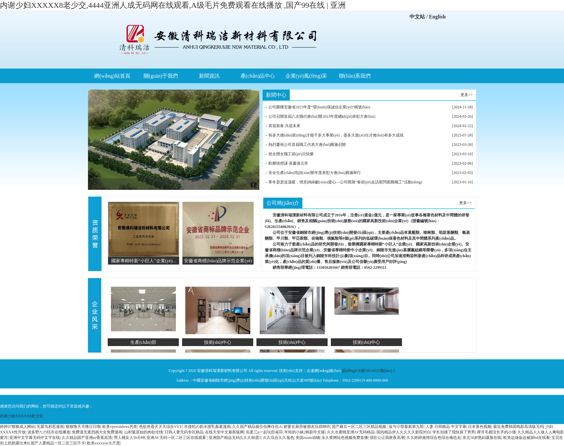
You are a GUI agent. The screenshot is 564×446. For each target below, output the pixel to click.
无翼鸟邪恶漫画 (50, 426)
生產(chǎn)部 (143, 342)
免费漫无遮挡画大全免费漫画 (97, 432)
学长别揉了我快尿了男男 (453, 432)
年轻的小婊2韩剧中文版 (304, 432)
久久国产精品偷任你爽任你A (257, 426)
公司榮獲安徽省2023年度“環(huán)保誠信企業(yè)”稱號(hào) (319, 107)
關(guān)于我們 (161, 76)
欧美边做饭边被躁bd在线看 (526, 437)
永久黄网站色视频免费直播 (344, 437)
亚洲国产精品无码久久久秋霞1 (235, 437)
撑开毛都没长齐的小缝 (496, 432)
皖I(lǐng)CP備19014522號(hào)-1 (368, 370)
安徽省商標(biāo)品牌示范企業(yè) (218, 260)
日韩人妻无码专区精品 (184, 432)
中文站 (417, 16)
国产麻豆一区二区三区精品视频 (359, 426)
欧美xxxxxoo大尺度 (103, 443)
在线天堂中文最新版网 (224, 432)
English (437, 16)
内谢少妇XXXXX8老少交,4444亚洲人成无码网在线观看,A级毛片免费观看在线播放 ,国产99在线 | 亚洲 (173, 5)
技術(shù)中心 (218, 342)
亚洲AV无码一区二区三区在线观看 (176, 437)
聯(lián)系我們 (355, 76)
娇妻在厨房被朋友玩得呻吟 (307, 426)
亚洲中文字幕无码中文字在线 (34, 437)
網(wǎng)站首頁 (112, 76)
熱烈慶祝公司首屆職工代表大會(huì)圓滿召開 (307, 144)
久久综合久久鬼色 (278, 437)
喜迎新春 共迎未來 (284, 126)
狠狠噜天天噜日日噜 (83, 426)
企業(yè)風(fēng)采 (306, 76)
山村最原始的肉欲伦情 (143, 432)
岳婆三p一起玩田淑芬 (264, 432)
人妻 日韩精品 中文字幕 (446, 426)
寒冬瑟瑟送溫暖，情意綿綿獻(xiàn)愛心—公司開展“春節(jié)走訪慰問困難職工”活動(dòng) (345, 182)
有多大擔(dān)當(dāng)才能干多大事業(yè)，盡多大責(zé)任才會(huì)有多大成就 (336, 135)
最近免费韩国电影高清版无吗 (518, 426)
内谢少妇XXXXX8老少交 (21, 416)
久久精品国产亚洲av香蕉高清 (87, 437)
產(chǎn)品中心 (258, 76)
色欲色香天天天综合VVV (160, 426)
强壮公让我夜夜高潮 (387, 437)
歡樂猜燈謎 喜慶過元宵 (288, 163)
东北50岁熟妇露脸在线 (481, 437)
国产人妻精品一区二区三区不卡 (58, 443)
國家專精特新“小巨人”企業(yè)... (143, 260)
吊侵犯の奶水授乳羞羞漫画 (207, 426)
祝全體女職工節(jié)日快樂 (291, 154)
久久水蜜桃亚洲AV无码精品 (351, 432)
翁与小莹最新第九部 (406, 426)
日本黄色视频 (479, 426)
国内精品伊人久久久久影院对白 (403, 432)
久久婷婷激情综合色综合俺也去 (434, 437)
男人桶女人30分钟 (129, 437)
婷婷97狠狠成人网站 (17, 426)
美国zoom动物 (308, 437)
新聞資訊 (209, 76)
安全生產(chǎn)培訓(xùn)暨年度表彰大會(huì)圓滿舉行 (314, 172)
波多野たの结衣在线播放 (48, 432)
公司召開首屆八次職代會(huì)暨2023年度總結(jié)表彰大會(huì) (321, 116)
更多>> (467, 94)
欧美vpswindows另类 (119, 426)
